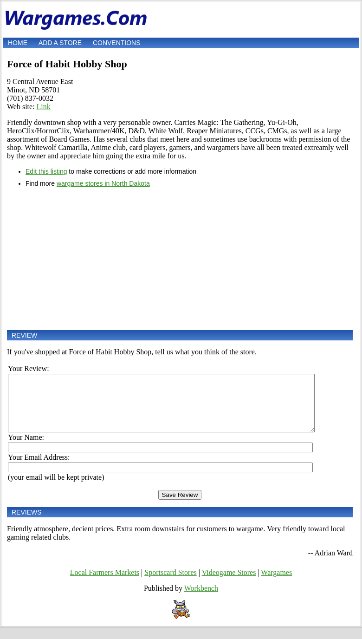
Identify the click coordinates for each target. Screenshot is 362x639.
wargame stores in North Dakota (103, 183)
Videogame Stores (229, 583)
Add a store (60, 42)
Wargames (276, 583)
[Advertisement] (180, 259)
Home (17, 42)
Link (44, 107)
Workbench (201, 599)
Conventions (117, 42)
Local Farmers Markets (104, 583)
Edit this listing (46, 171)
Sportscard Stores (170, 583)
